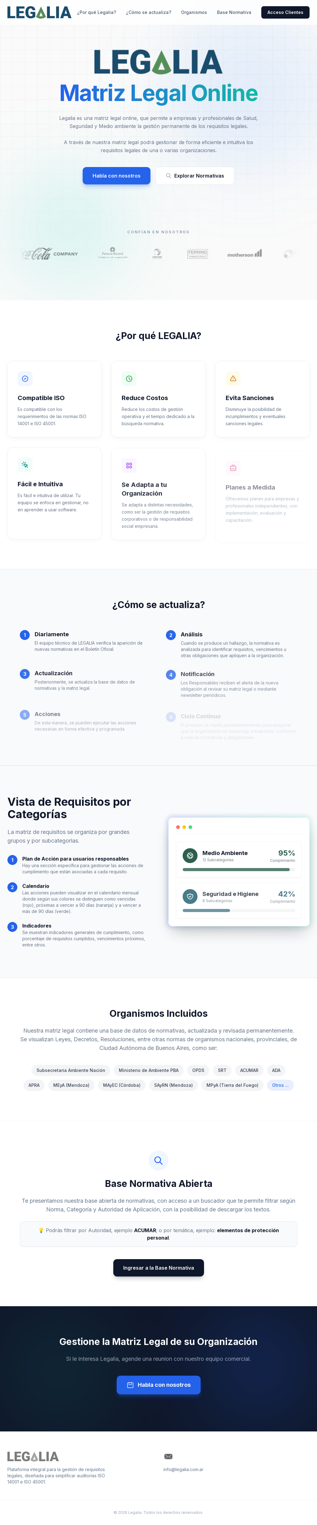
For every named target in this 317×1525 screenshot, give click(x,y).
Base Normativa (234, 12)
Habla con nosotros (117, 176)
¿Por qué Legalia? (96, 12)
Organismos (194, 12)
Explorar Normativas (195, 176)
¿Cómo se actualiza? (148, 12)
